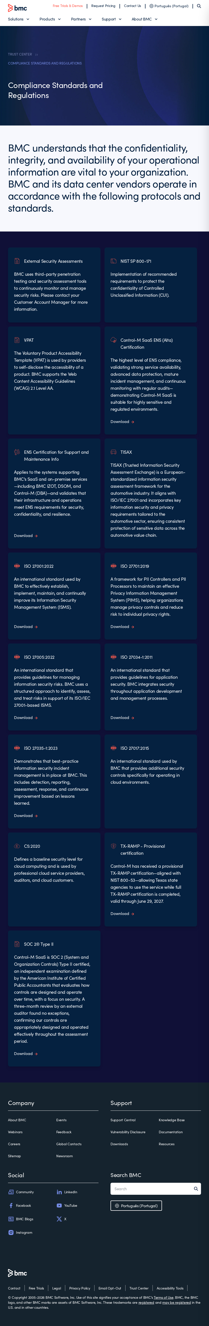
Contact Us (132, 5)
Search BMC (125, 1174)
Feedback (64, 1132)
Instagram (20, 1233)
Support (109, 19)
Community (21, 1192)
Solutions (16, 19)
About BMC (142, 19)
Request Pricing (103, 5)
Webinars (15, 1132)
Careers (14, 1144)
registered (146, 1302)
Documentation (170, 1132)
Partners (78, 19)
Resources (166, 1144)
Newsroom (64, 1156)
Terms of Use (164, 1297)
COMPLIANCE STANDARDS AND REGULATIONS (45, 63)
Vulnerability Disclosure (127, 1132)
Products (47, 19)
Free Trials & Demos (68, 5)
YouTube (66, 1205)
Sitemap (14, 1156)
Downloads (119, 1144)
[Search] (199, 6)
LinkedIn (66, 1192)
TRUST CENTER (20, 54)
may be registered (176, 1302)
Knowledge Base (172, 1120)
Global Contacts (69, 1144)
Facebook (19, 1205)
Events (61, 1120)
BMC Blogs (20, 1219)
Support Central (123, 1120)
